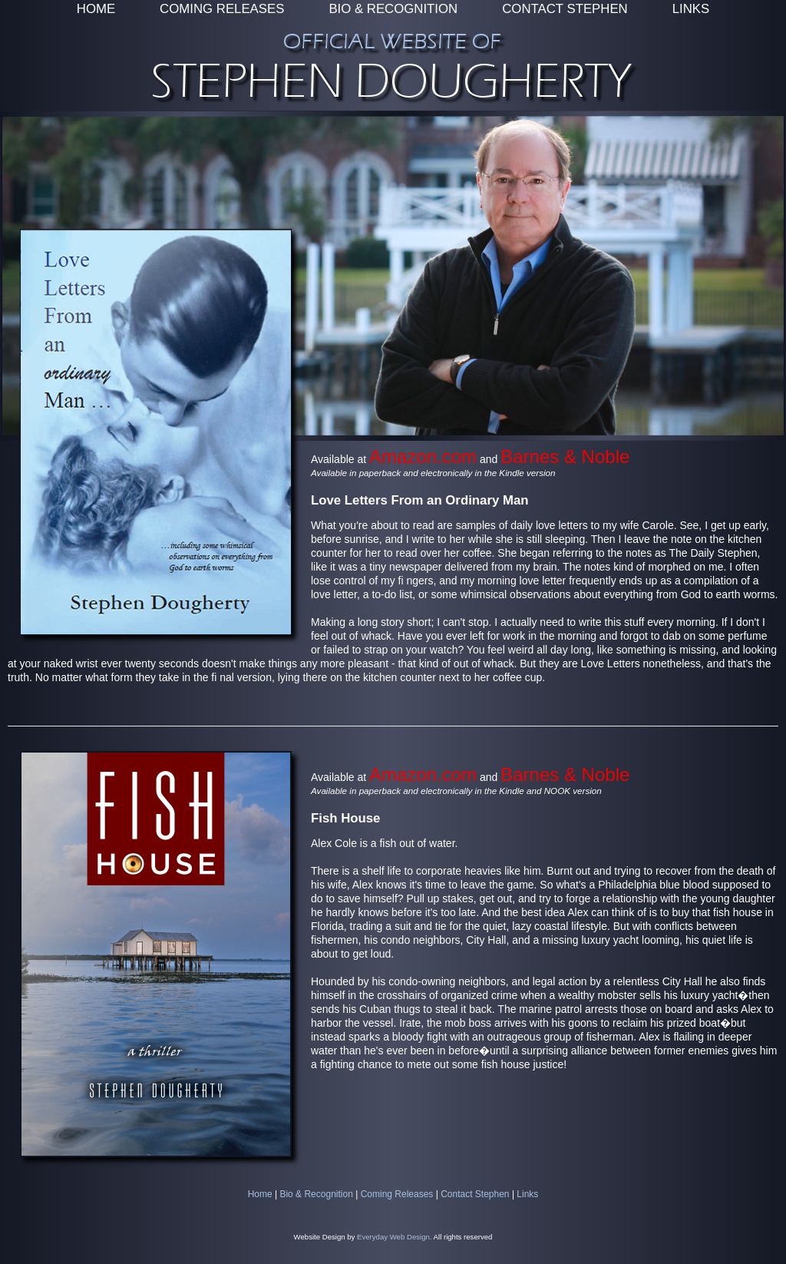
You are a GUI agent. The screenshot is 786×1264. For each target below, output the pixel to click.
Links (527, 1194)
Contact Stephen (475, 1194)
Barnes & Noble (564, 456)
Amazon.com (423, 456)
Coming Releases (397, 1194)
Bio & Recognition (315, 1194)
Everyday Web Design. (394, 1237)
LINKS (691, 9)
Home (260, 1194)
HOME (96, 9)
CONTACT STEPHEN (564, 9)
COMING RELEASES (222, 9)
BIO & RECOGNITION (393, 9)
